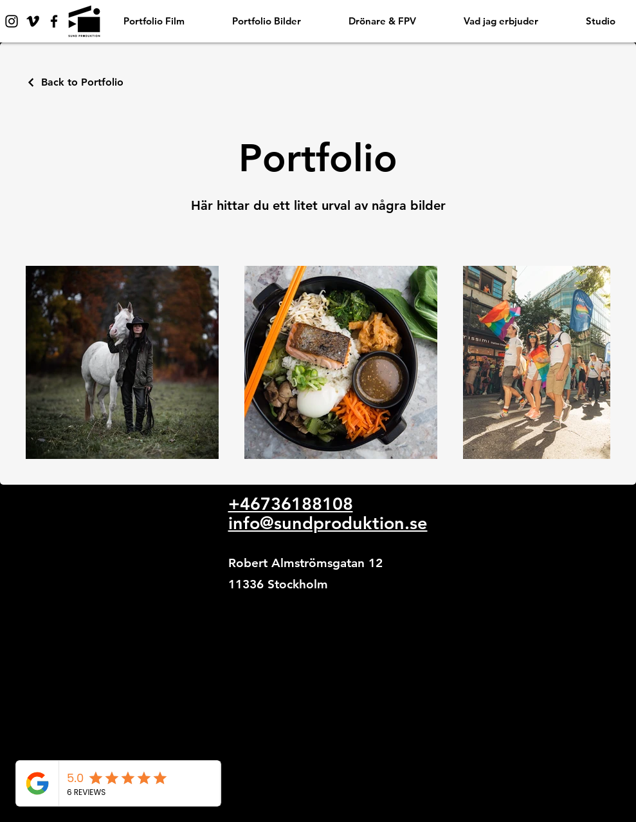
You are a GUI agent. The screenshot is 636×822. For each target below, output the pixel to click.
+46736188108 (290, 503)
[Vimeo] (32, 21)
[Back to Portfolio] (74, 82)
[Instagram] (11, 21)
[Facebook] (54, 21)
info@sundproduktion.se (328, 523)
